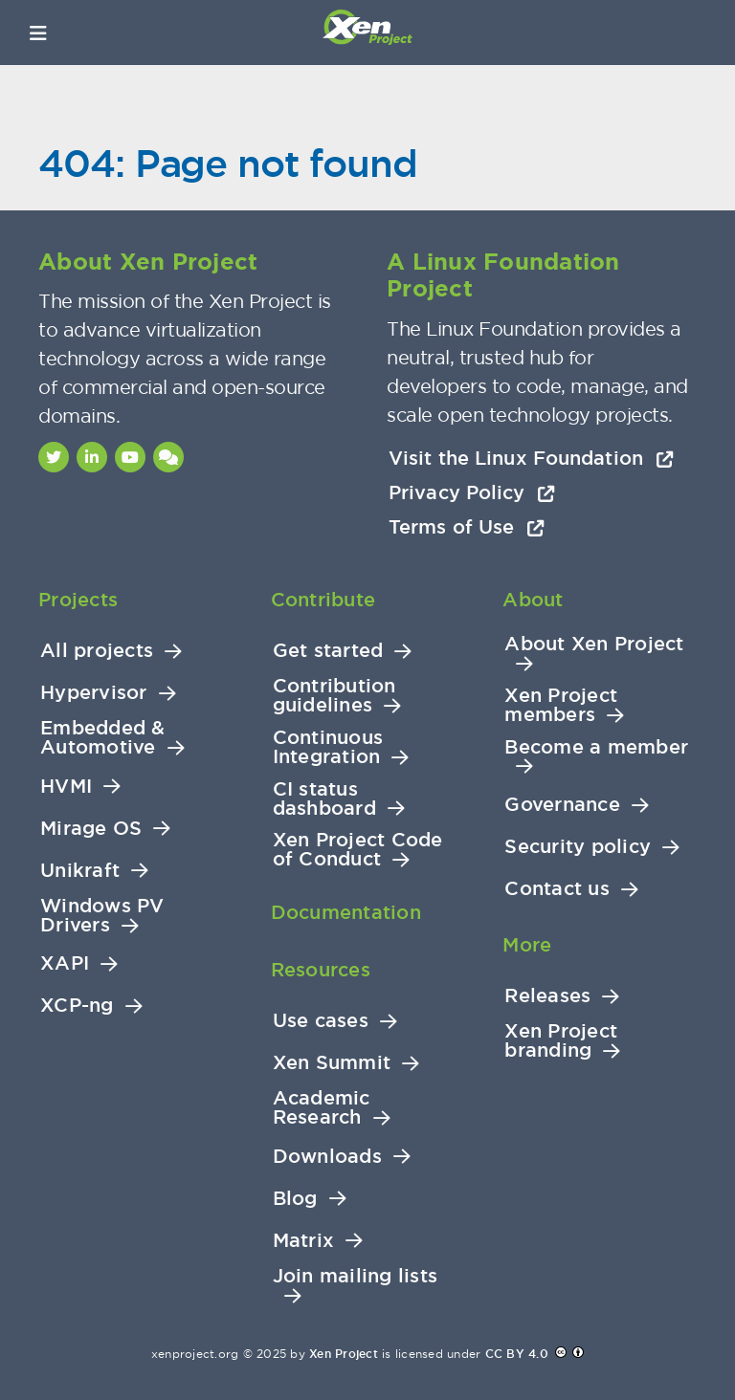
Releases (547, 996)
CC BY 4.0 (516, 1354)
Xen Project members (560, 705)
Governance (562, 805)
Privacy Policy (472, 492)
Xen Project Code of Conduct (358, 849)
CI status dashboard (324, 798)
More (526, 944)
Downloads (327, 1157)
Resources (320, 969)
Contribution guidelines (334, 695)
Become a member (596, 747)
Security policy (577, 847)
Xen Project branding (560, 1040)
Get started (328, 651)
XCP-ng (77, 1005)
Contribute (323, 599)
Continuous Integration (328, 747)
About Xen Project (593, 644)
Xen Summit (332, 1063)
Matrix (304, 1241)
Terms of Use (467, 526)
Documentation (346, 912)
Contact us (557, 889)
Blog (295, 1199)
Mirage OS (91, 829)
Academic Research (321, 1107)
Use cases (320, 1021)
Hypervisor (93, 693)
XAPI (64, 963)
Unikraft (80, 871)
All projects (96, 651)
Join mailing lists (355, 1276)
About (532, 599)
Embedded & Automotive (103, 737)
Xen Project (343, 1354)
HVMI (66, 786)
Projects (78, 599)
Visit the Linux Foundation (531, 458)
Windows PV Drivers (102, 915)
